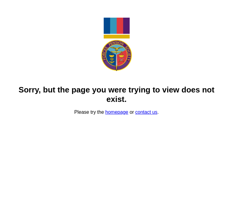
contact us (146, 112)
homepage (116, 112)
